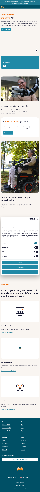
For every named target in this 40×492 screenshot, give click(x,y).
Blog (22, 431)
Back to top (12, 477)
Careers (23, 434)
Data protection (20, 485)
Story (22, 424)
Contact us (6, 29)
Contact (4, 449)
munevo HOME (6, 431)
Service (4, 440)
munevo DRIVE (6, 424)
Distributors (5, 446)
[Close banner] (37, 219)
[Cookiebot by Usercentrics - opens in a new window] (28, 219)
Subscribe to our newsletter (20, 459)
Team (22, 427)
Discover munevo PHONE (8, 370)
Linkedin (23, 449)
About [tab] (33, 223)
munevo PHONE (6, 427)
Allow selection (20, 267)
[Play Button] (36, 50)
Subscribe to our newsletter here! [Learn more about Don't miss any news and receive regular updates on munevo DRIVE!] (20, 3)
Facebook (23, 440)
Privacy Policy (20, 482)
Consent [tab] (7, 223)
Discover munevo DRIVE (8, 332)
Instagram (23, 446)
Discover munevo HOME (8, 409)
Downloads (5, 443)
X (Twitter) (23, 443)
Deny (20, 271)
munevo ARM (5, 434)
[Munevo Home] (2, 7)
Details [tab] (20, 223)
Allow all (20, 262)
